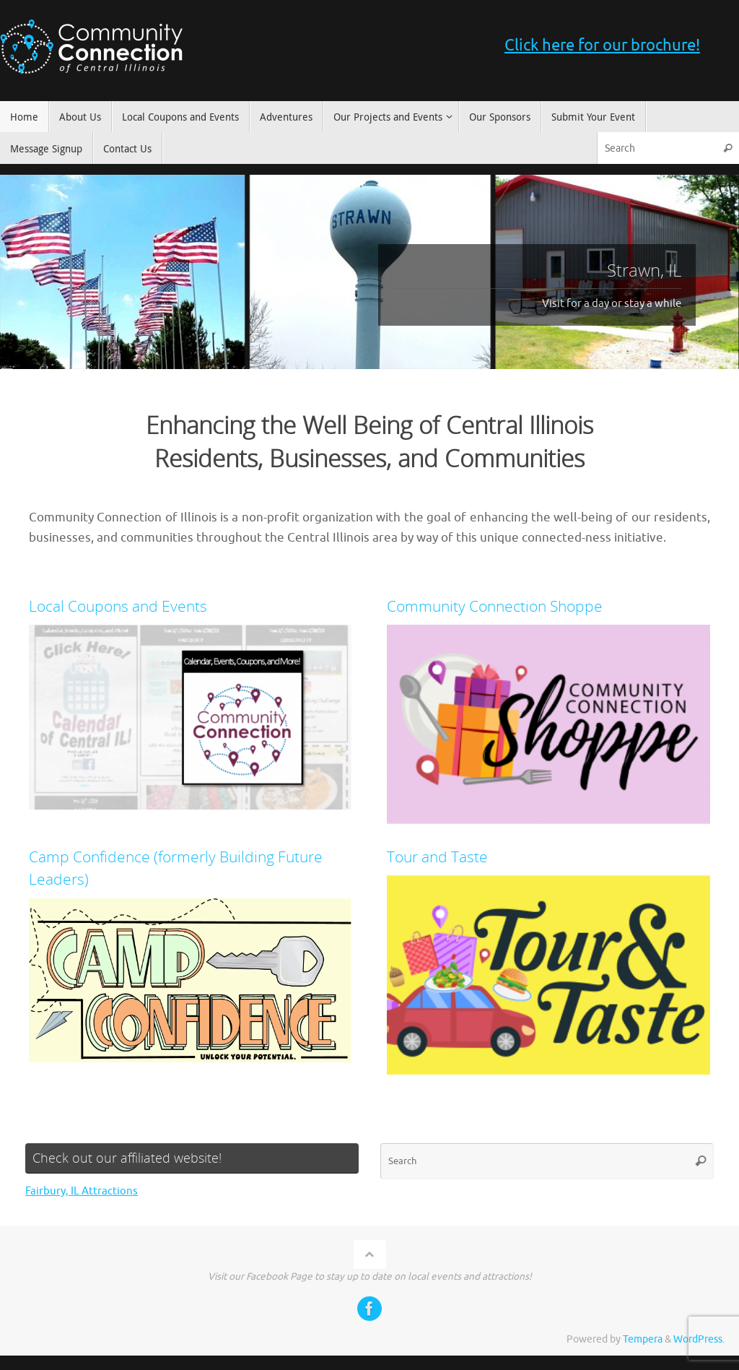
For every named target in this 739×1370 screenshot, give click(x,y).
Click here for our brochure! (602, 45)
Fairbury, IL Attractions (81, 1191)
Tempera (643, 1339)
